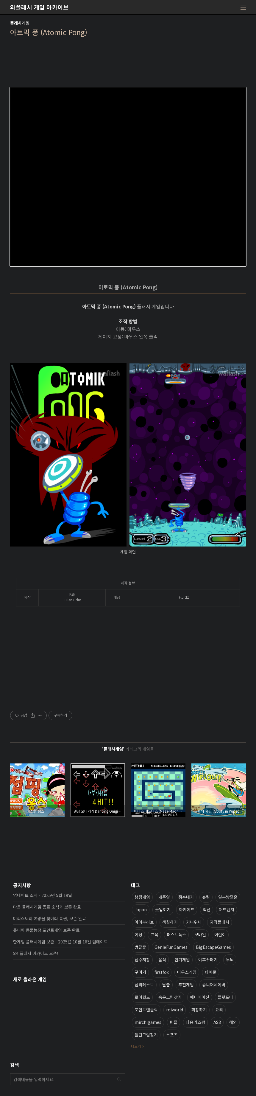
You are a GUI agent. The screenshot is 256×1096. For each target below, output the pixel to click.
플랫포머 (225, 997)
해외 (233, 1022)
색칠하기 (170, 922)
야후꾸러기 (208, 960)
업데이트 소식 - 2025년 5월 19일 (42, 895)
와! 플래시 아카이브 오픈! (35, 953)
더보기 (136, 1046)
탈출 (166, 985)
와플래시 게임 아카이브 (39, 7)
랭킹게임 (142, 897)
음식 (162, 960)
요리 (219, 1010)
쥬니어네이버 (213, 985)
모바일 (200, 934)
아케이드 (186, 909)
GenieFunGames (171, 947)
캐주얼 (164, 897)
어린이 (220, 934)
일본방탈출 (228, 897)
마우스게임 (186, 972)
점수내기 (186, 897)
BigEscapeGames (213, 947)
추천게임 (186, 985)
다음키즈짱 (195, 1022)
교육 (154, 934)
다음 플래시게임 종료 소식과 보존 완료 (47, 907)
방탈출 (140, 947)
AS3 (217, 1022)
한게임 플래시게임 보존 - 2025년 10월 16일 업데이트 (60, 942)
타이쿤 (210, 972)
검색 (119, 1079)
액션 (206, 909)
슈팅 (206, 897)
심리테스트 (144, 985)
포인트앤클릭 (146, 1010)
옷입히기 (163, 909)
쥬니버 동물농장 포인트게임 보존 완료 (46, 930)
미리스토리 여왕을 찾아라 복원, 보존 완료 (49, 918)
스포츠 (172, 1035)
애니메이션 (199, 997)
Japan (141, 909)
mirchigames (148, 1022)
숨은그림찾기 (170, 997)
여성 (138, 934)
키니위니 (194, 922)
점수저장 (142, 960)
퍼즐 (173, 1022)
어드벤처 (226, 909)
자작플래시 (219, 922)
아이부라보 (144, 922)
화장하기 (199, 1010)
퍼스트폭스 (176, 934)
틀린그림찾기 (146, 1035)
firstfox (161, 972)
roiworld (174, 1010)
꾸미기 (140, 972)
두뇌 (230, 960)
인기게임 (182, 960)
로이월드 (142, 997)
